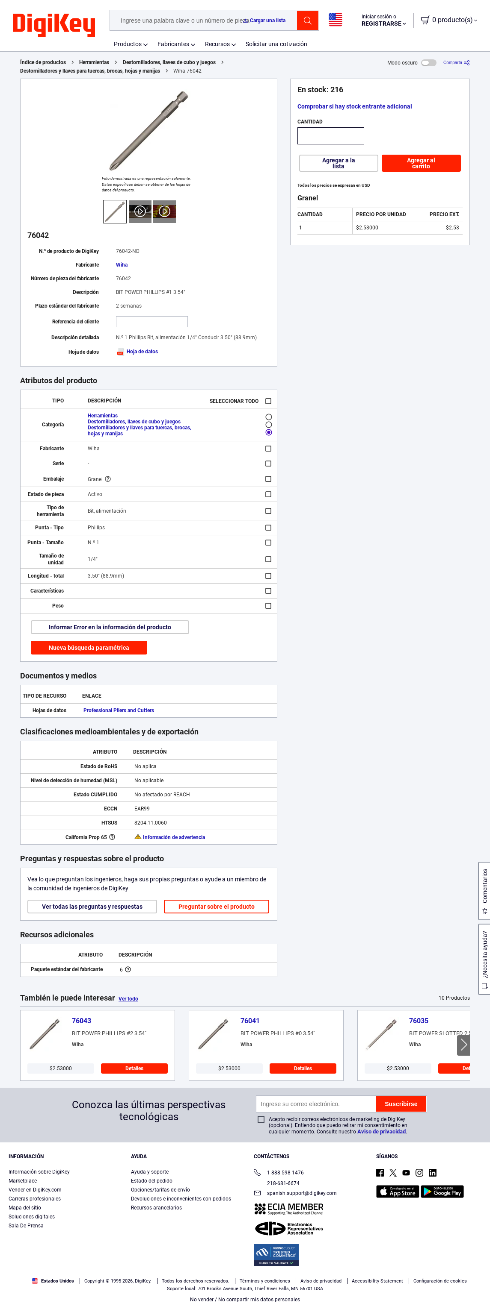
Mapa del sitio (25, 1208)
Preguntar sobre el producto (216, 906)
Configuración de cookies (440, 1281)
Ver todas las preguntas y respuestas (92, 906)
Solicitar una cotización (276, 44)
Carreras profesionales (35, 1199)
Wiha (122, 265)
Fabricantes (173, 44)
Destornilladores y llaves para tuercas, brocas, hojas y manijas (90, 71)
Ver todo (128, 999)
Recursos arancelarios (156, 1208)
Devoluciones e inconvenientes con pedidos (181, 1199)
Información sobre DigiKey (39, 1172)
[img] (54, 26)
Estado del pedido (151, 1181)
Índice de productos (43, 62)
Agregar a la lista (338, 163)
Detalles (134, 1068)
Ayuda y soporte (150, 1172)
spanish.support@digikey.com (295, 1194)
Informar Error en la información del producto (110, 627)
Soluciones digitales (32, 1217)
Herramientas (94, 62)
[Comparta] (456, 62)
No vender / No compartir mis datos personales (245, 1300)
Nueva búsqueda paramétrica (89, 647)
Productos (128, 44)
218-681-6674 (277, 1183)
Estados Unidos (53, 1281)
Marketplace (23, 1181)
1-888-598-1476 (279, 1173)
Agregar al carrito (421, 163)
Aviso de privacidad (381, 1131)
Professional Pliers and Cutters (118, 710)
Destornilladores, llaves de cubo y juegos (169, 62)
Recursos (217, 44)
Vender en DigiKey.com (35, 1190)
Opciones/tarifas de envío (160, 1190)
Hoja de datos (137, 352)
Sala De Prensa (26, 1226)
